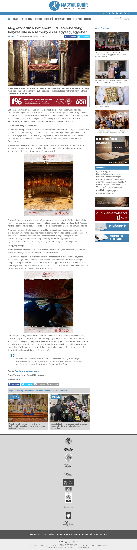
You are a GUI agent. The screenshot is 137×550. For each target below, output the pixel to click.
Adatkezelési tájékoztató (82, 547)
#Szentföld (49, 390)
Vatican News (32, 371)
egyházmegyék (103, 171)
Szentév (124, 184)
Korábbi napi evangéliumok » (118, 162)
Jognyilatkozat (69, 547)
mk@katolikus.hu (86, 546)
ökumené (101, 181)
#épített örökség (16, 390)
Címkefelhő (101, 167)
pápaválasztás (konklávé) (116, 182)
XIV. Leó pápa (26, 19)
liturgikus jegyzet (111, 190)
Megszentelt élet (63, 19)
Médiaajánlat (60, 547)
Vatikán (99, 184)
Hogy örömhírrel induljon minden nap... (109, 142)
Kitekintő (48, 19)
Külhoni (38, 19)
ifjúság (123, 179)
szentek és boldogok (113, 177)
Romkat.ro (20, 371)
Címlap (33, 534)
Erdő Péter (116, 184)
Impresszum (51, 547)
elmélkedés (118, 187)
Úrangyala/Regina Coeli (105, 193)
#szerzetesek (61, 390)
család (100, 190)
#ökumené (29, 390)
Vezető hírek (102, 28)
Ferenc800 (107, 184)
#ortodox (39, 390)
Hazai (15, 19)
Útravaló (116, 179)
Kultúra (87, 19)
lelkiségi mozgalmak (104, 179)
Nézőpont (77, 19)
